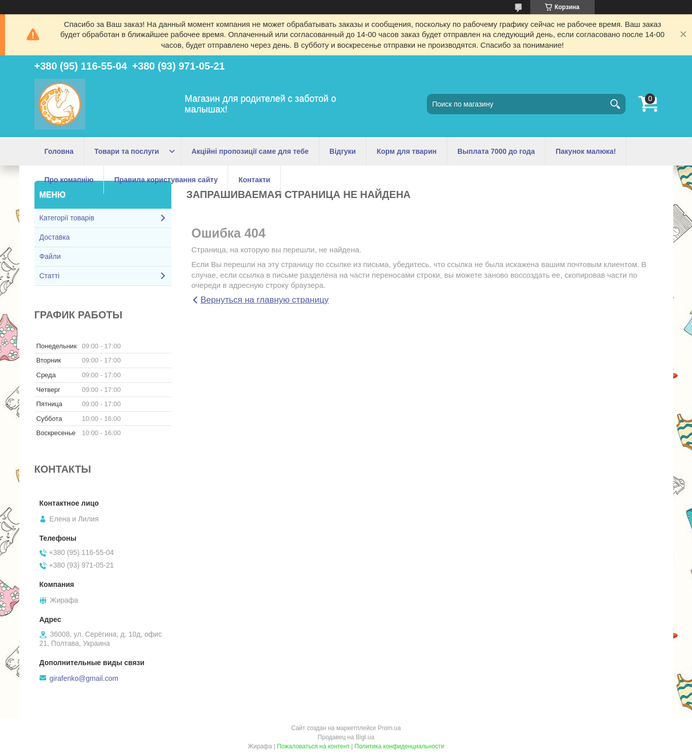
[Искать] (615, 104)
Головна (59, 151)
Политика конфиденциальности (399, 746)
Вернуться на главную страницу (265, 300)
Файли (50, 256)
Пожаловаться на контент (313, 746)
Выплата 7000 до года (496, 151)
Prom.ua (389, 728)
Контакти (254, 180)
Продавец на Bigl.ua (346, 737)
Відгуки (343, 151)
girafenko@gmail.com (84, 678)
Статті (50, 276)
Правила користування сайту (165, 180)
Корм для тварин (406, 151)
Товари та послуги (126, 151)
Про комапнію (69, 180)
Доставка (55, 237)
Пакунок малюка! (586, 151)
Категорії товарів (67, 218)
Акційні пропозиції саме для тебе (250, 151)
